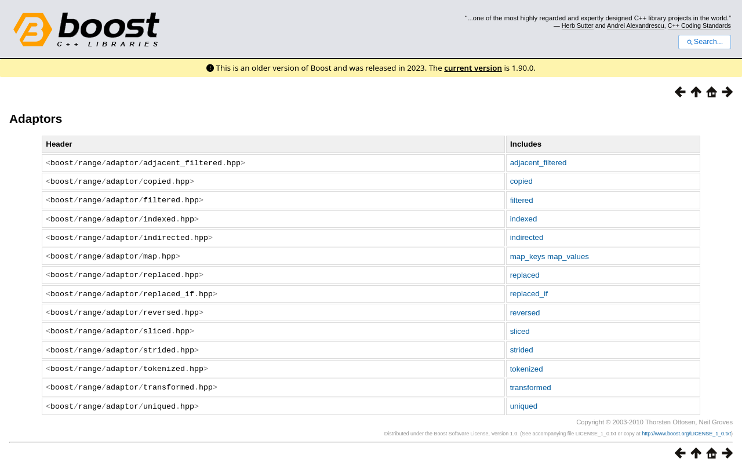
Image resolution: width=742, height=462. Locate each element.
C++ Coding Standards (699, 25)
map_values (568, 253)
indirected (527, 235)
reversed (525, 307)
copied (521, 180)
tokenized (526, 362)
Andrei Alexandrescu (635, 25)
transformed (530, 380)
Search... (704, 42)
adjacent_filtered (538, 162)
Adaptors (35, 118)
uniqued (523, 398)
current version (473, 68)
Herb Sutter (578, 25)
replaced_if (529, 289)
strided (521, 344)
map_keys (527, 253)
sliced (520, 325)
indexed (523, 217)
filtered (521, 198)
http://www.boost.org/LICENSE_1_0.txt (686, 425)
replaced (525, 271)
